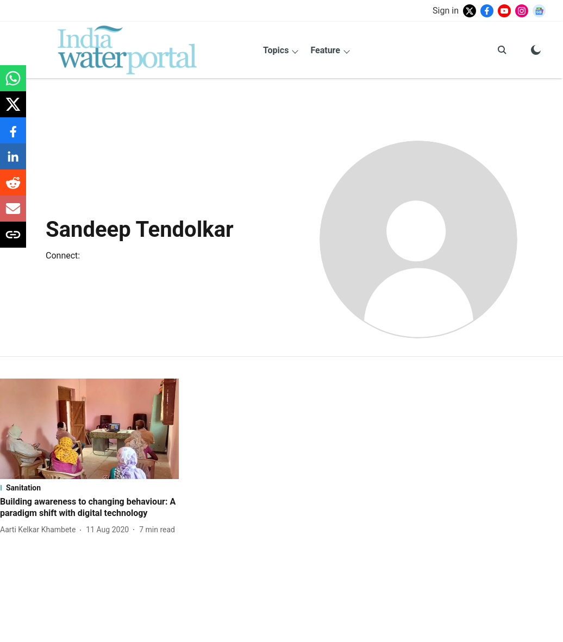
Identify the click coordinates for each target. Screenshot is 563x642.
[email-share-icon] (13, 214)
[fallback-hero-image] (89, 429)
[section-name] (89, 487)
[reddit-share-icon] (13, 188)
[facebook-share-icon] (13, 136)
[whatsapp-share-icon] (13, 84)
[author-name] (40, 530)
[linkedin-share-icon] (13, 162)
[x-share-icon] (13, 110)
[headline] (89, 507)
